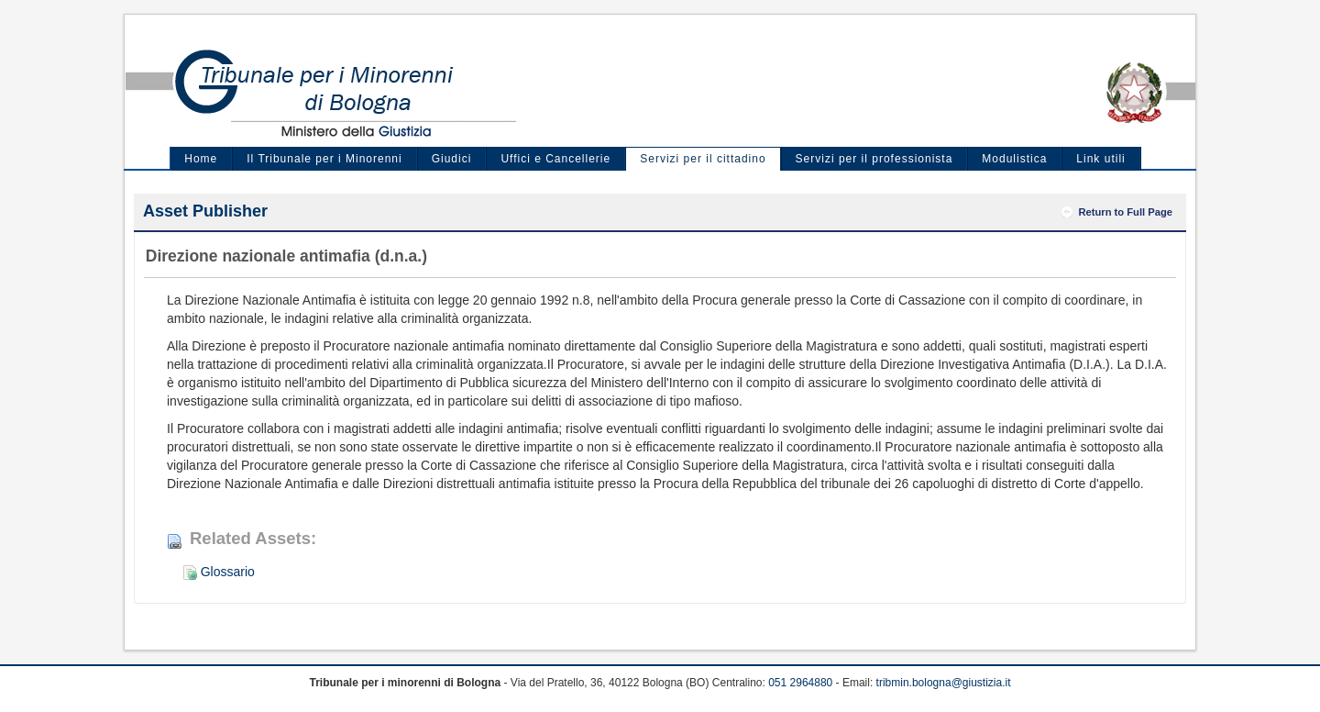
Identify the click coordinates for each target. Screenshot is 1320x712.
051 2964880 (800, 682)
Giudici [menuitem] (452, 158)
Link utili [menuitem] (1100, 158)
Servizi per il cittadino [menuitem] (702, 158)
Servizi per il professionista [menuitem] (874, 158)
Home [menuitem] (200, 158)
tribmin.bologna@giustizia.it (943, 682)
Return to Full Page (1125, 211)
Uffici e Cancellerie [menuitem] (555, 158)
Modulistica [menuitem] (1014, 158)
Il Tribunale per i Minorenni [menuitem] (324, 158)
